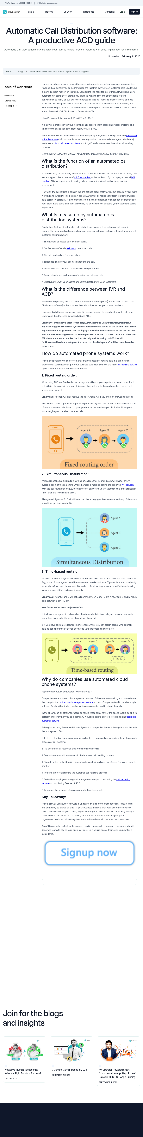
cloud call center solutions (67, 143)
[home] (11, 12)
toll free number (82, 177)
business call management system (76, 702)
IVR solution (127, 484)
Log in (123, 11)
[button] (49, 11)
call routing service (127, 364)
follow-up (71, 248)
